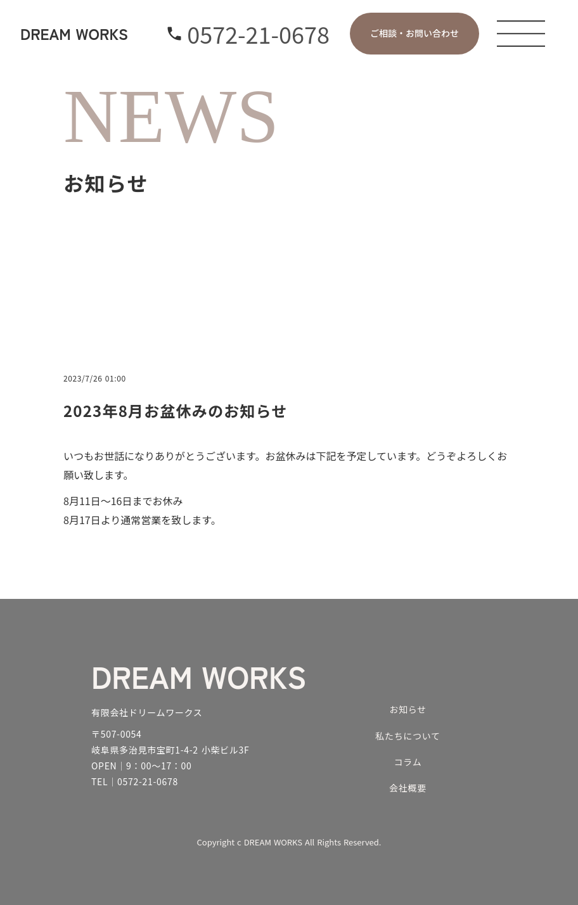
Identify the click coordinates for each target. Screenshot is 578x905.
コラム (408, 761)
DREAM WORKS (198, 676)
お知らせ (408, 709)
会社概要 (408, 787)
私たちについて (407, 735)
